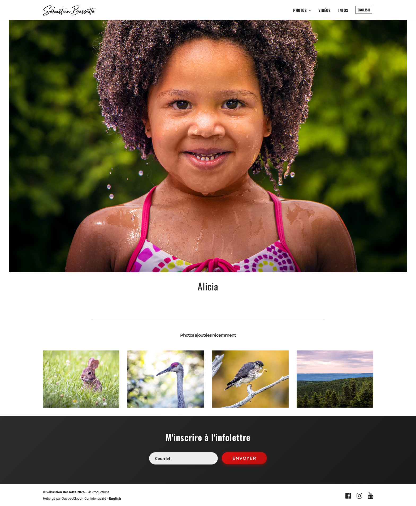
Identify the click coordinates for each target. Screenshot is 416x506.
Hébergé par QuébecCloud (62, 498)
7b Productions (98, 492)
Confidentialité (95, 498)
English (115, 498)
